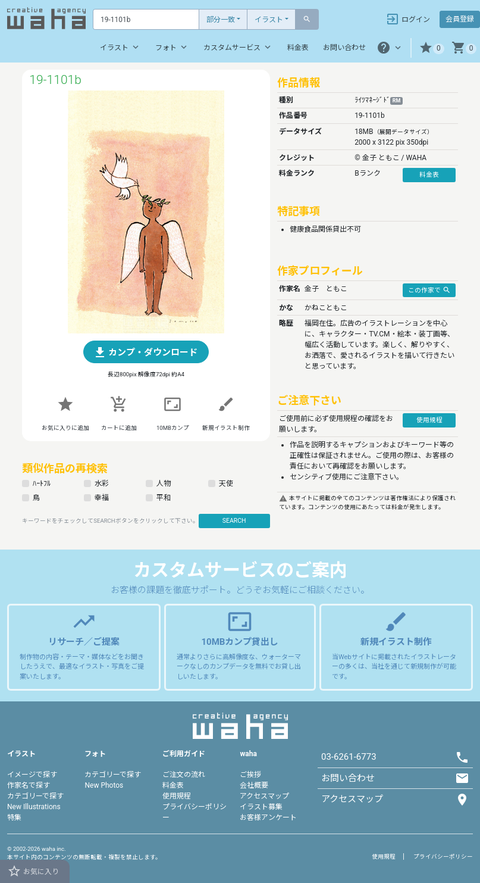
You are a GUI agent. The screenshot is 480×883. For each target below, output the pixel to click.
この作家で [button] (429, 290)
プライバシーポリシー (443, 856)
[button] (431, 48)
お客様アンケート (268, 817)
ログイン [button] (407, 19)
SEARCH (234, 521)
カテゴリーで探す (35, 796)
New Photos (103, 785)
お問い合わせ (344, 47)
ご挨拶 (250, 774)
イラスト (269, 19)
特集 (14, 817)
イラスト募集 (261, 807)
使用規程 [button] (429, 420)
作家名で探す (28, 785)
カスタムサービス (238, 47)
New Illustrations (34, 807)
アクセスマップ (264, 796)
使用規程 (176, 796)
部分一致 (220, 19)
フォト (172, 47)
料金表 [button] (429, 175)
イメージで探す (32, 774)
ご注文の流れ (183, 774)
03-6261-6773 (349, 756)
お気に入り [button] (33, 871)
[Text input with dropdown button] (146, 19)
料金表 (298, 47)
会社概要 (254, 785)
